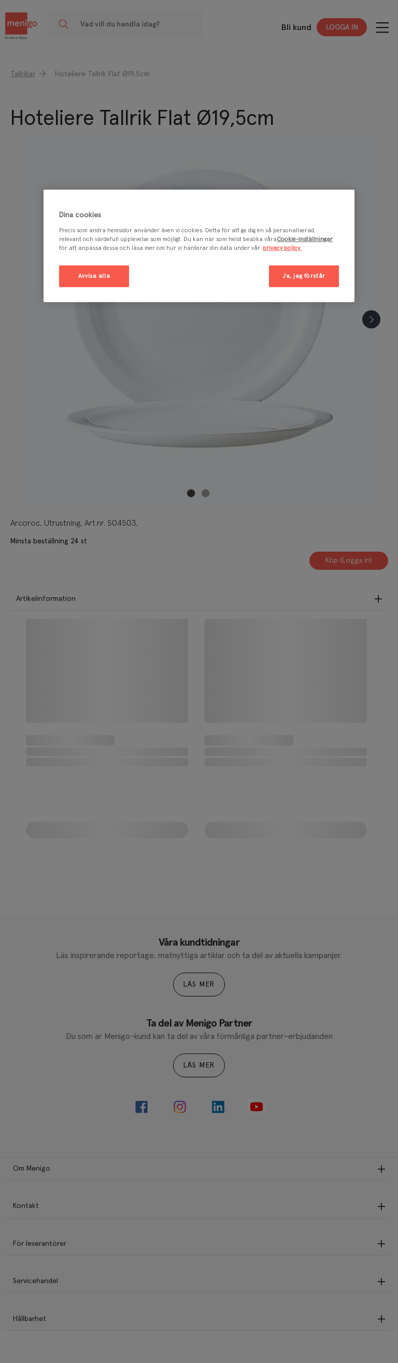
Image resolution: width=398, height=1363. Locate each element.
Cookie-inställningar (305, 239)
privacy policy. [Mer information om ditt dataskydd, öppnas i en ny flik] (282, 248)
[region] (199, 246)
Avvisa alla (94, 276)
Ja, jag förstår (303, 276)
